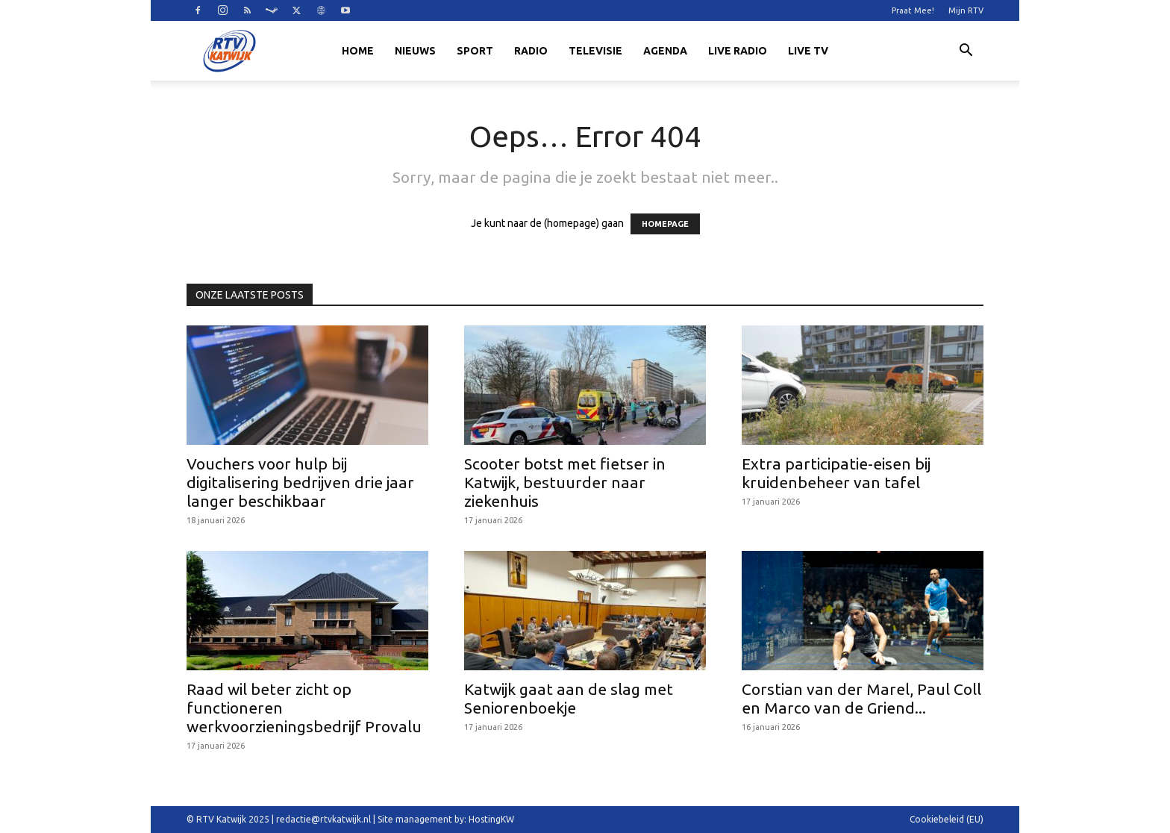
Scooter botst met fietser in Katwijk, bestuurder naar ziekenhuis (565, 482)
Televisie (595, 51)
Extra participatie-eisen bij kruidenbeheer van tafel (836, 473)
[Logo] (229, 51)
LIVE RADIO (737, 51)
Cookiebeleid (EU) (946, 819)
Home (358, 51)
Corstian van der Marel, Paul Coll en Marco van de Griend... (861, 698)
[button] (965, 52)
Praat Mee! (913, 10)
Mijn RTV (965, 10)
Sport (475, 51)
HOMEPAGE (665, 223)
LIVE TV (808, 51)
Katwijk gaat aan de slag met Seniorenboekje (568, 698)
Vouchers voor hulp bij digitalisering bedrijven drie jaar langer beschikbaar (300, 482)
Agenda (665, 51)
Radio (531, 51)
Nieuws (415, 51)
